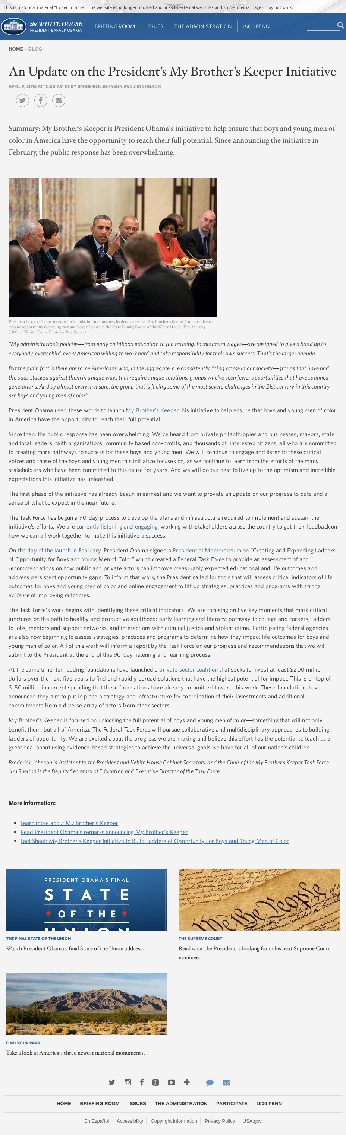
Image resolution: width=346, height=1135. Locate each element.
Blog (35, 49)
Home (16, 49)
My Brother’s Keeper (152, 410)
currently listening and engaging (117, 526)
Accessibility (130, 1121)
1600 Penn (256, 26)
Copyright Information (174, 1121)
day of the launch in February (64, 550)
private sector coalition (188, 669)
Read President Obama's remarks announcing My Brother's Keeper (104, 831)
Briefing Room (115, 26)
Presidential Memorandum (207, 550)
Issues (154, 26)
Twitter (24, 95)
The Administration (203, 26)
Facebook (42, 95)
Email (60, 95)
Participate (232, 1103)
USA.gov (252, 1121)
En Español (96, 1121)
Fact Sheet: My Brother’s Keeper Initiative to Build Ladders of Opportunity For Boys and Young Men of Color (155, 840)
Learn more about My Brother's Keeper (69, 822)
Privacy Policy (220, 1121)
